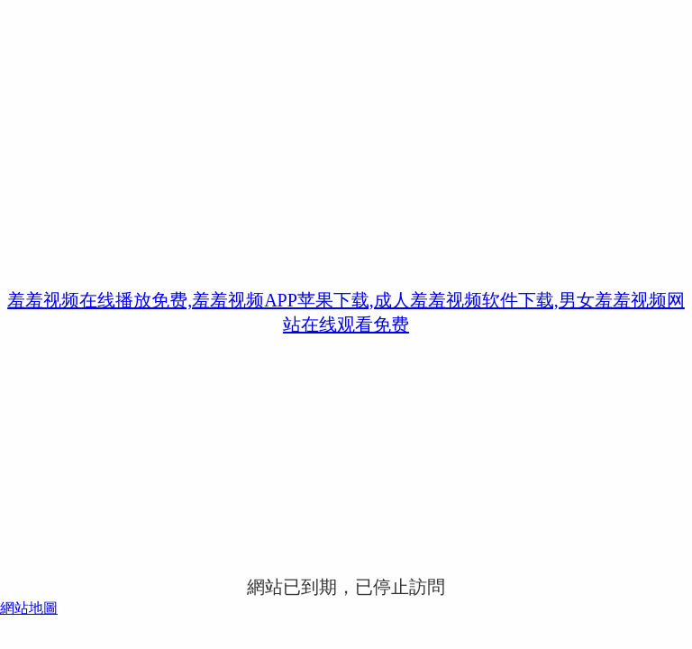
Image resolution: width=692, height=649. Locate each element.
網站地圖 (29, 608)
